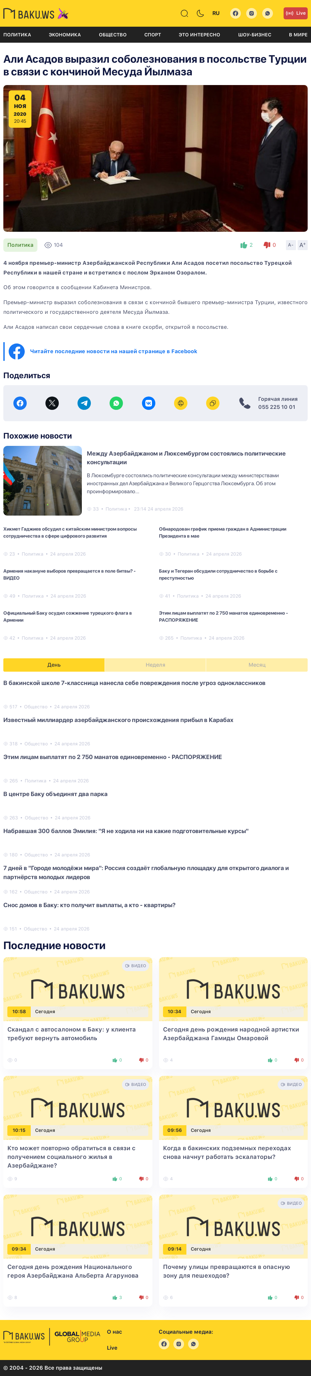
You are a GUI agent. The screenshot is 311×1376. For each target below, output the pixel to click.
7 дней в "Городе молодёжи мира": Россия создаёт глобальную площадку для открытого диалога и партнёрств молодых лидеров (146, 872)
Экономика (65, 34)
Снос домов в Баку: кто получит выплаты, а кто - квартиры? (89, 904)
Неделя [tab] (155, 665)
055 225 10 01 (276, 407)
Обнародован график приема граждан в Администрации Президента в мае (222, 532)
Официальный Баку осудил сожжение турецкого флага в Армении (67, 616)
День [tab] (54, 665)
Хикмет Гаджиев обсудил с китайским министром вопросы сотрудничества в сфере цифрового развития (70, 532)
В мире (298, 34)
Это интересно (199, 34)
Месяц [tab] (257, 665)
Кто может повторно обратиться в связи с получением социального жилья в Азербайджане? (71, 1157)
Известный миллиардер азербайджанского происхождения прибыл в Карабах (118, 719)
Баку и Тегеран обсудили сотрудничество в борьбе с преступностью (218, 574)
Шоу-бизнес (254, 34)
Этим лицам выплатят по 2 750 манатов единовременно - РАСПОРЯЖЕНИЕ (223, 616)
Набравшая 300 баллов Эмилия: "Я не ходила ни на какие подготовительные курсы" (126, 830)
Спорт (152, 34)
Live (296, 13)
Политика (17, 34)
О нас (114, 1332)
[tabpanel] (155, 805)
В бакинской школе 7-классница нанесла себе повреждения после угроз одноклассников (134, 682)
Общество (113, 34)
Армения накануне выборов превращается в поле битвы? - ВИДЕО (69, 574)
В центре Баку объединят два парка (55, 793)
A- (291, 244)
